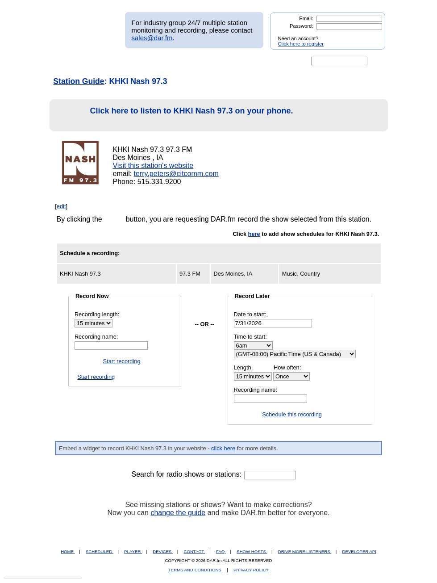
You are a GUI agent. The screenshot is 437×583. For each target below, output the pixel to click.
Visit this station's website (152, 165)
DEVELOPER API (359, 551)
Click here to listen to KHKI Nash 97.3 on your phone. (173, 115)
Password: (301, 26)
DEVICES (163, 551)
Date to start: (250, 314)
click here (223, 448)
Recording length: (97, 314)
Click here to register (301, 43)
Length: (243, 367)
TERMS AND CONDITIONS (195, 569)
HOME (68, 551)
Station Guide (78, 81)
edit (61, 206)
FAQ (221, 551)
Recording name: (96, 336)
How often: (287, 367)
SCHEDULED (99, 551)
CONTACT (194, 551)
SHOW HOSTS (252, 551)
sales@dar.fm (152, 38)
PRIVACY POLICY (251, 569)
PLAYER (133, 551)
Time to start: (250, 336)
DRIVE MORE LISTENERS (304, 551)
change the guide (177, 512)
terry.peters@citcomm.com (176, 173)
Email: (306, 18)
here (254, 234)
